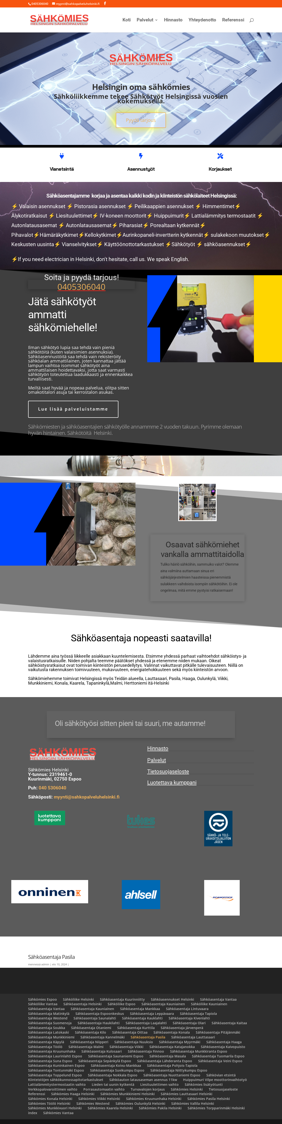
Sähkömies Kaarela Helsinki (110, 1108)
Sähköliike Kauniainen (209, 1004)
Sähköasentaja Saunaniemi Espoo (115, 1056)
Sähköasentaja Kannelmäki (102, 1037)
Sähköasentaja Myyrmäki (179, 1042)
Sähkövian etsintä (221, 1075)
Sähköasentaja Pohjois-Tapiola (172, 1065)
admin (45, 964)
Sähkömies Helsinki (187, 1089)
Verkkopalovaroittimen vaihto (52, 1089)
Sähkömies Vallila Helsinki (192, 1103)
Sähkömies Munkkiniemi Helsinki (127, 1094)
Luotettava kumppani (171, 783)
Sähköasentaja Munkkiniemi (51, 1037)
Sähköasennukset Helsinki (172, 999)
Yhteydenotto (202, 20)
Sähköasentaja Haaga (224, 1042)
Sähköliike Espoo (121, 1004)
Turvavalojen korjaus (148, 1089)
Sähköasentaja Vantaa (218, 999)
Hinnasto (173, 20)
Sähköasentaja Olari (189, 1023)
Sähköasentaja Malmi (86, 1046)
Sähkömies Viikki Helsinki (99, 1098)
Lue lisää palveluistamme (73, 409)
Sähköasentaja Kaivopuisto (223, 1046)
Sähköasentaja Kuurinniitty (122, 999)
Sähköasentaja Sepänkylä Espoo (104, 1061)
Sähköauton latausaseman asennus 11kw (143, 1079)
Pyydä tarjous (141, 120)
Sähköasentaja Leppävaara (152, 1013)
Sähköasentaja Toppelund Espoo (55, 1075)
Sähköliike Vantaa (42, 1004)
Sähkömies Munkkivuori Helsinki (55, 1108)
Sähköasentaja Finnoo (146, 1051)
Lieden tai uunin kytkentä (113, 1084)
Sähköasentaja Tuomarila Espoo (218, 1056)
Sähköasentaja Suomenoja (50, 1023)
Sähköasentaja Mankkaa (140, 1008)
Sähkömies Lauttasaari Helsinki (186, 1094)
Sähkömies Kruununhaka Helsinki (153, 1098)
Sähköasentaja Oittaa (129, 1032)
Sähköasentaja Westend (47, 1018)
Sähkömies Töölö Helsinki (49, 1103)
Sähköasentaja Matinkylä (48, 1013)
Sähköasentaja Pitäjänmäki (218, 1032)
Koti (127, 20)
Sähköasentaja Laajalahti (146, 1023)
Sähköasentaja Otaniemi (91, 1027)
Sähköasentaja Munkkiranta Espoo (198, 1051)
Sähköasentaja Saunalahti (95, 1018)
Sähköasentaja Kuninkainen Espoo (56, 1065)
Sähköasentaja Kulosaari (101, 1051)
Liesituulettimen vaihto (159, 1084)
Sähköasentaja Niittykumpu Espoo (178, 1070)
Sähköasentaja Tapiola (198, 1013)
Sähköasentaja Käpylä (46, 1042)
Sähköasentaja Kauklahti (142, 1018)
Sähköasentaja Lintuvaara (187, 1008)
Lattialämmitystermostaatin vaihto (57, 1084)
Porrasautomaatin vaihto (104, 1089)
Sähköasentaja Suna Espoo (50, 1061)
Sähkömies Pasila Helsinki (208, 1098)
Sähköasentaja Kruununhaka (51, 1051)
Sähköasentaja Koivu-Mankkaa (116, 1065)
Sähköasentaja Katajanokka (172, 1046)
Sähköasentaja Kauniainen (163, 1004)
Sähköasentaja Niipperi (89, 1042)
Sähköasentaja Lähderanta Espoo (164, 1061)
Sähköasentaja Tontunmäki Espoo (56, 1070)
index (32, 1113)
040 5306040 (52, 788)
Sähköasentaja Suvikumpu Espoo (117, 1070)
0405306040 (81, 286)
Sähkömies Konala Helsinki (50, 1098)
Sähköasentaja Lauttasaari (193, 1037)
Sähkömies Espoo (42, 999)
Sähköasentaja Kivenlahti (189, 1018)
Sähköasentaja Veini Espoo (220, 1061)
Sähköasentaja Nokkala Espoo (112, 1075)
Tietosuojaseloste (168, 771)
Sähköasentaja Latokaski (48, 1032)
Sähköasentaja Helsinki (82, 1004)
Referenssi (233, 20)
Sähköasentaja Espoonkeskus (99, 1013)
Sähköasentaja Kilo (90, 1032)
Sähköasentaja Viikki (126, 1046)
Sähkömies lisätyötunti (204, 1084)
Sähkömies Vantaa (58, 1113)
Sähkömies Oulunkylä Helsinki (140, 1103)
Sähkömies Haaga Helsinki (72, 1094)
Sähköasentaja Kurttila (136, 1027)
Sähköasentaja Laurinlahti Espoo (55, 1056)
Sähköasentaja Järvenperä (182, 1027)
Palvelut (145, 20)
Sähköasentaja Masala (167, 1056)
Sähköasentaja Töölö (45, 1046)
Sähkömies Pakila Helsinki (160, 1108)
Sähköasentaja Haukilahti (99, 1023)
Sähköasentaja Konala (171, 1032)
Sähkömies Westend (93, 1103)
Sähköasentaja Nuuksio (133, 1042)
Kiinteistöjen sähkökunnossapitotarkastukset (65, 1079)
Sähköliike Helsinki (78, 999)
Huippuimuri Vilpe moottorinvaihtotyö (215, 1079)
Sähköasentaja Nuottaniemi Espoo (171, 1075)
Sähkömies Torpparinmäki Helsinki (216, 1108)
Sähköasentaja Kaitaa (229, 1023)
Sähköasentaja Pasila (148, 1037)
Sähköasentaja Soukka (46, 1027)
